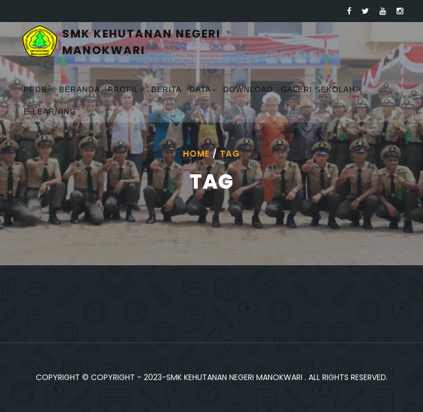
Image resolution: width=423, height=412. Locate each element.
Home (196, 153)
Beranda (79, 89)
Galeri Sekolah (318, 89)
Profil (123, 89)
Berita (166, 89)
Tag (230, 153)
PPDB (35, 89)
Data (200, 89)
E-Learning (50, 111)
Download (248, 89)
